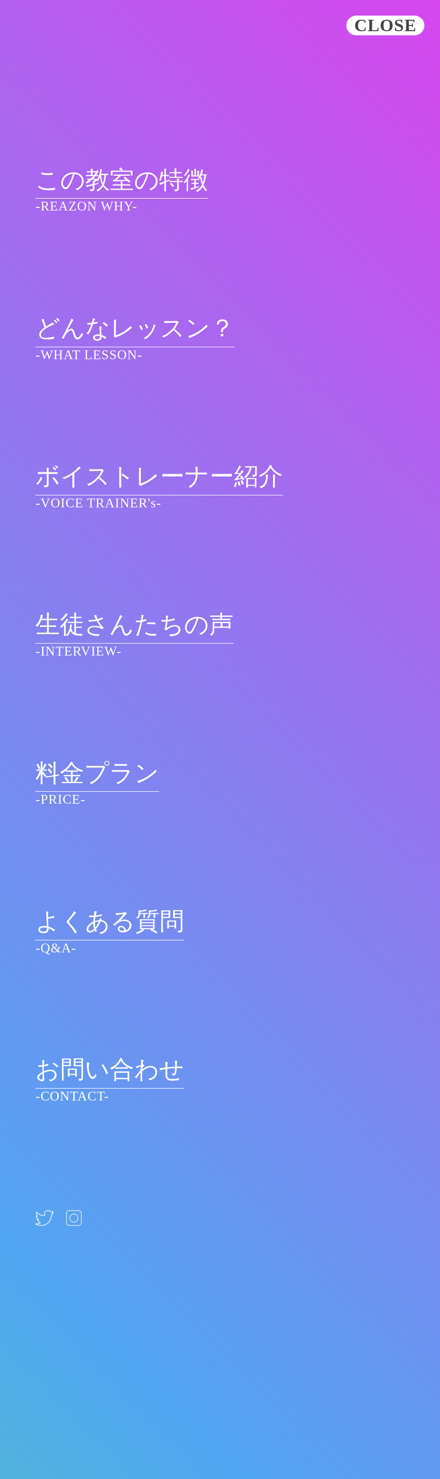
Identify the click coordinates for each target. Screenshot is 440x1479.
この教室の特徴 (121, 180)
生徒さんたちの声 (134, 624)
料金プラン (97, 773)
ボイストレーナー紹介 (159, 476)
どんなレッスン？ (135, 328)
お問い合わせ (109, 1069)
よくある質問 (109, 921)
